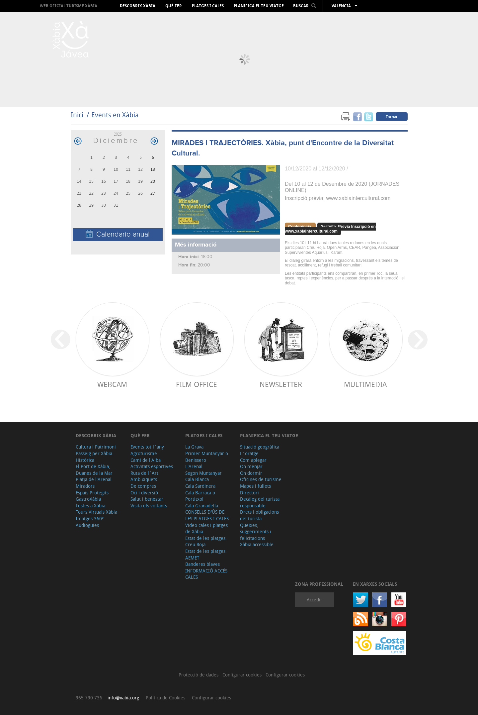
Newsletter (281, 384)
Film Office (196, 384)
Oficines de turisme (260, 479)
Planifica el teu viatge (259, 6)
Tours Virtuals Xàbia (96, 512)
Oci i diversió (144, 492)
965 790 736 (89, 697)
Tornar (392, 116)
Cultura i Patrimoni (96, 447)
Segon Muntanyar (203, 473)
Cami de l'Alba (145, 460)
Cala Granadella (201, 505)
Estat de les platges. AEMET (206, 554)
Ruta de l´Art (144, 473)
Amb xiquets (143, 479)
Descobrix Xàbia (137, 6)
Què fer (173, 6)
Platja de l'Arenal (94, 479)
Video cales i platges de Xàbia (206, 528)
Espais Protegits (92, 492)
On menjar (251, 466)
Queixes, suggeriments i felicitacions (255, 531)
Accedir (314, 599)
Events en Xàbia (115, 114)
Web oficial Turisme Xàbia (68, 6)
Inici (77, 114)
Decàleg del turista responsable (259, 502)
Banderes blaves (202, 564)
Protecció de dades (199, 674)
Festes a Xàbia (90, 505)
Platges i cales (208, 6)
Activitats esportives (151, 466)
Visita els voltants (148, 505)
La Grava (194, 447)
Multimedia (365, 384)
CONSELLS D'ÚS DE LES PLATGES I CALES (207, 515)
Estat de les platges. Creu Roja (206, 541)
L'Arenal (193, 466)
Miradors (85, 486)
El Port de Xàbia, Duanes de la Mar (94, 469)
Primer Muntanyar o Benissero (206, 456)
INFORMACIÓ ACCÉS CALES (206, 573)
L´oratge (249, 453)
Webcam (112, 384)
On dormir (251, 473)
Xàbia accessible (257, 544)
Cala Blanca (197, 479)
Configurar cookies (242, 674)
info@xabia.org (123, 697)
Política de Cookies (165, 697)
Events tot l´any (147, 447)
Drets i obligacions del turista (259, 515)
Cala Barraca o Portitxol (200, 495)
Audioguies (87, 525)
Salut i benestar (146, 499)
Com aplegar (253, 460)
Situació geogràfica (259, 447)
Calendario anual (118, 234)
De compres (143, 486)
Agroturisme (143, 453)
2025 (118, 134)
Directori (249, 492)
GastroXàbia (88, 499)
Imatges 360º (90, 518)
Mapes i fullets (255, 486)
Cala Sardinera (200, 486)
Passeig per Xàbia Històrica (94, 456)
